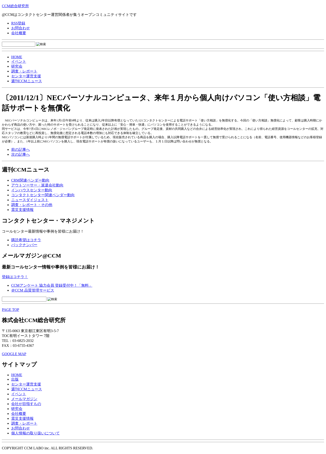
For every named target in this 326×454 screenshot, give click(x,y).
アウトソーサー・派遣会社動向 (37, 185)
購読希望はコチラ (26, 240)
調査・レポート (24, 71)
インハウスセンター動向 (31, 190)
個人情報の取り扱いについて (35, 433)
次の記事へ (20, 154)
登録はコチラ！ (15, 277)
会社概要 (18, 33)
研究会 (16, 66)
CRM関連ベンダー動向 (30, 180)
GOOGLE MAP (14, 354)
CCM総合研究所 (15, 6)
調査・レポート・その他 (31, 205)
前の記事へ (20, 149)
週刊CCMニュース (26, 81)
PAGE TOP (10, 310)
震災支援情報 (22, 210)
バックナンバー (24, 245)
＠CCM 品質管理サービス (32, 290)
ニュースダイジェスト (30, 200)
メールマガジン (24, 399)
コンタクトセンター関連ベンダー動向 (43, 195)
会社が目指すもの (26, 404)
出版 (15, 379)
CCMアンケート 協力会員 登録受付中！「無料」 (51, 285)
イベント (18, 61)
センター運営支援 (26, 76)
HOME (16, 57)
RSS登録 (18, 23)
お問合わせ (20, 28)
